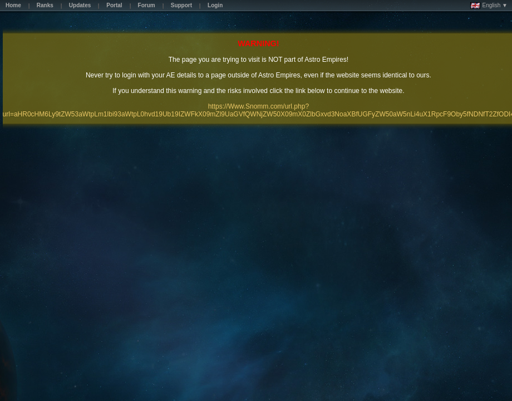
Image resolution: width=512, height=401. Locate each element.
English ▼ (489, 5)
